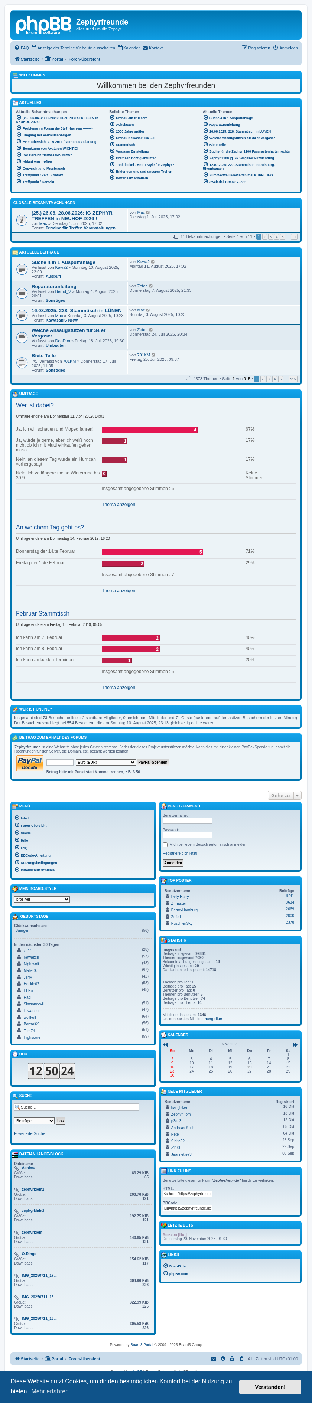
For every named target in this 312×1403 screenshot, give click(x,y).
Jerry (28, 977)
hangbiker (213, 1019)
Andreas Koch (183, 1128)
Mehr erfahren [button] (50, 1391)
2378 (290, 922)
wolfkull (30, 1017)
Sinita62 (178, 1141)
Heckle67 (31, 984)
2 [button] (265, 236)
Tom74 (29, 1031)
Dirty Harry (180, 897)
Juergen (22, 931)
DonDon (62, 341)
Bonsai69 (31, 1024)
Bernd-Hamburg (184, 910)
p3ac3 (176, 1121)
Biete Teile (44, 355)
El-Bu (28, 991)
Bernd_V (63, 291)
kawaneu (31, 1011)
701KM (69, 361)
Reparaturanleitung (54, 286)
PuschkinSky (181, 923)
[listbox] (42, 899)
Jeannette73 (181, 1154)
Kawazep (31, 957)
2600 (290, 916)
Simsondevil (34, 1004)
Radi (28, 997)
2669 (290, 909)
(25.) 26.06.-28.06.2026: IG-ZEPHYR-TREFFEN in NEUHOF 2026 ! (73, 215)
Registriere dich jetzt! (180, 853)
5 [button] (282, 236)
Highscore (32, 1037)
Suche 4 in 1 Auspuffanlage (63, 262)
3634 (290, 902)
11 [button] (294, 236)
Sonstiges (55, 300)
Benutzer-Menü (180, 806)
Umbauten (56, 345)
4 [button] (276, 236)
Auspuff (53, 276)
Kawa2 (61, 267)
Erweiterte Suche (29, 1133)
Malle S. (30, 971)
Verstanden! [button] (270, 1387)
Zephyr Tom (181, 1114)
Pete (175, 1134)
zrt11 (28, 951)
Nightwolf (31, 964)
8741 (290, 896)
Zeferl (142, 286)
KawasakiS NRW (62, 320)
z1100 (176, 1148)
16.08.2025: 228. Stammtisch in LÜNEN (77, 310)
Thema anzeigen (118, 504)
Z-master (178, 903)
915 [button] (293, 378)
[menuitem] (21, 47)
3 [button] (271, 236)
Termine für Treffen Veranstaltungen (81, 228)
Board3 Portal (141, 1345)
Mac (43, 223)
